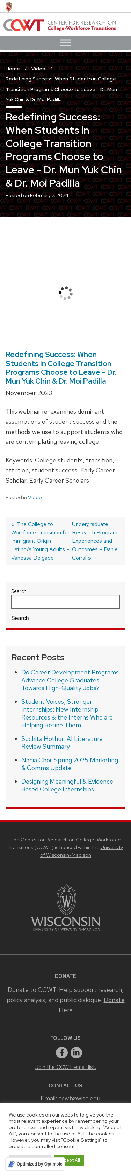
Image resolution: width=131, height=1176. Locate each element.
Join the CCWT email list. (65, 1067)
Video (35, 497)
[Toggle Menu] (65, 42)
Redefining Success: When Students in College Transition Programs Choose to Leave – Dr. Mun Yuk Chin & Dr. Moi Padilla (61, 368)
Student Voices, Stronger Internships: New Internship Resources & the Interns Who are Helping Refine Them (67, 713)
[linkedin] (76, 1053)
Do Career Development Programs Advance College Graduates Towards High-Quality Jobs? (70, 680)
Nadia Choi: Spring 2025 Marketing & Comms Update (69, 764)
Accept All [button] (69, 1160)
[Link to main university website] (66, 932)
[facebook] (62, 1053)
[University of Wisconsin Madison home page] (9, 6)
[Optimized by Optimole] (35, 1164)
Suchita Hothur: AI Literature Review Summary (62, 743)
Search (19, 591)
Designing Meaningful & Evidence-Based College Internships (68, 785)
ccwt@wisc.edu (79, 1098)
